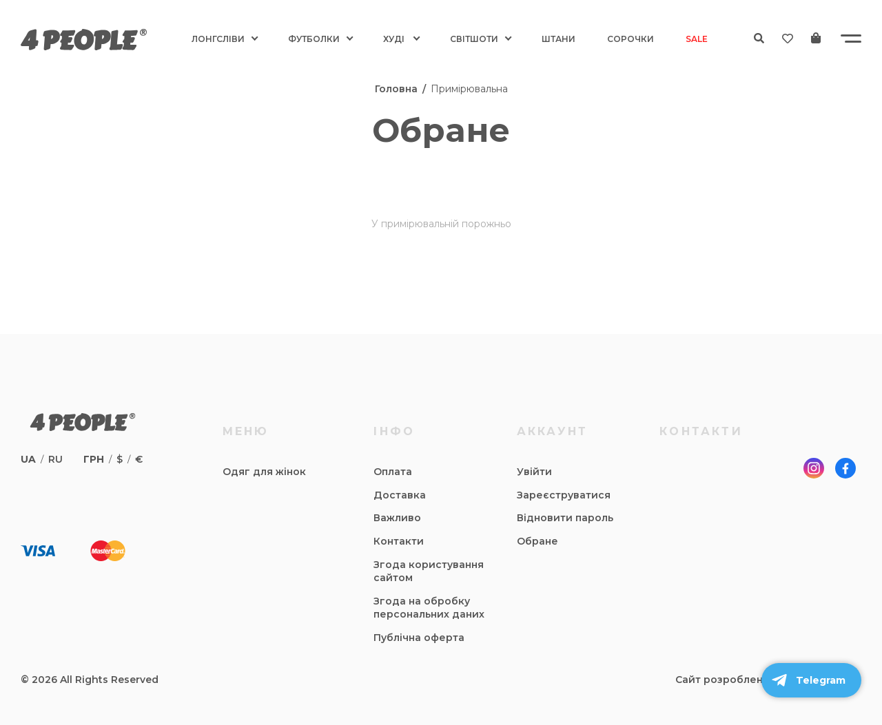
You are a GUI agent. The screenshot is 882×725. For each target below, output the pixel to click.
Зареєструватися (564, 495)
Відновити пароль (565, 518)
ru (55, 459)
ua (28, 459)
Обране (537, 541)
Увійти (534, 471)
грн (93, 459)
